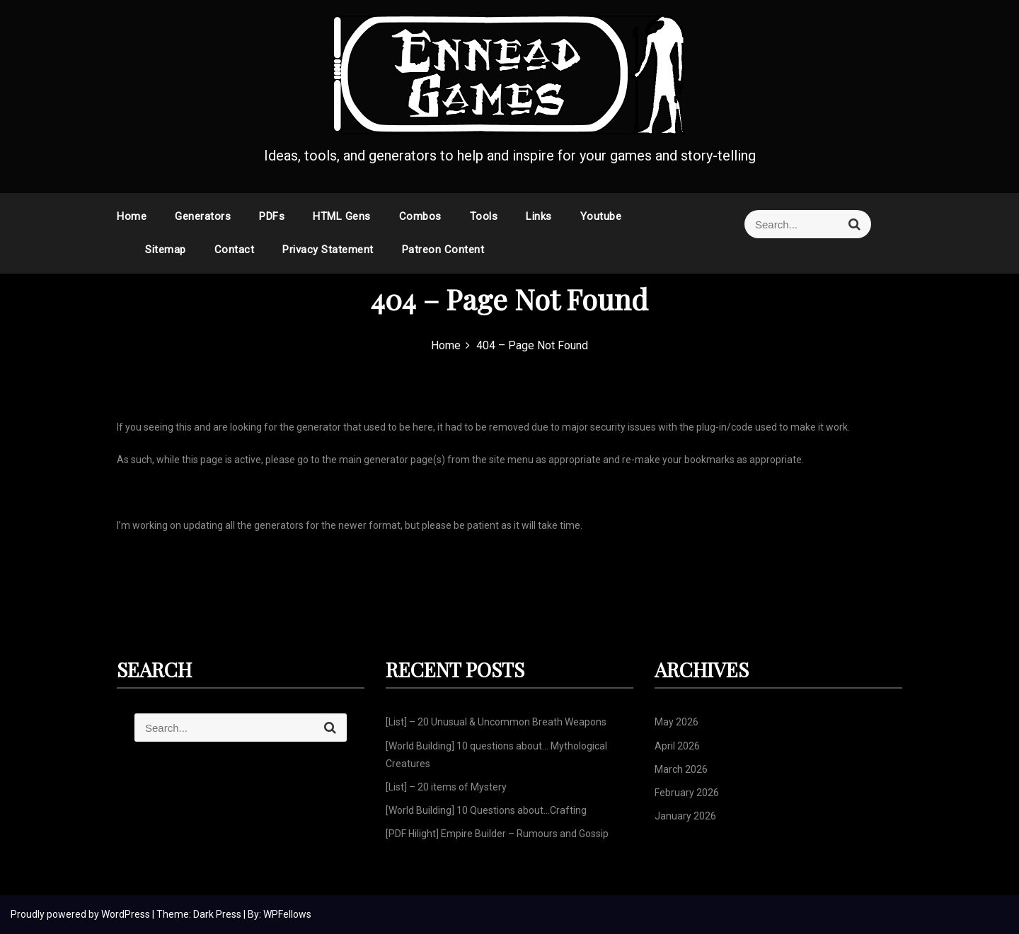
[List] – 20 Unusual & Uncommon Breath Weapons (496, 722)
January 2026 (685, 816)
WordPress (126, 914)
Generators (203, 216)
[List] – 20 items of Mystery (446, 787)
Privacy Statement (328, 249)
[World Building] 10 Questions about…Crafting (486, 810)
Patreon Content (443, 249)
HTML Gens (342, 216)
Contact (234, 249)
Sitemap (165, 249)
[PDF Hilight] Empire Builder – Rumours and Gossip (497, 833)
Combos (420, 216)
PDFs (271, 216)
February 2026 (687, 792)
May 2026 (676, 722)
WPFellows (287, 914)
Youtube (601, 216)
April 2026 (677, 746)
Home (131, 216)
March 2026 (681, 769)
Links (539, 216)
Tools (484, 216)
